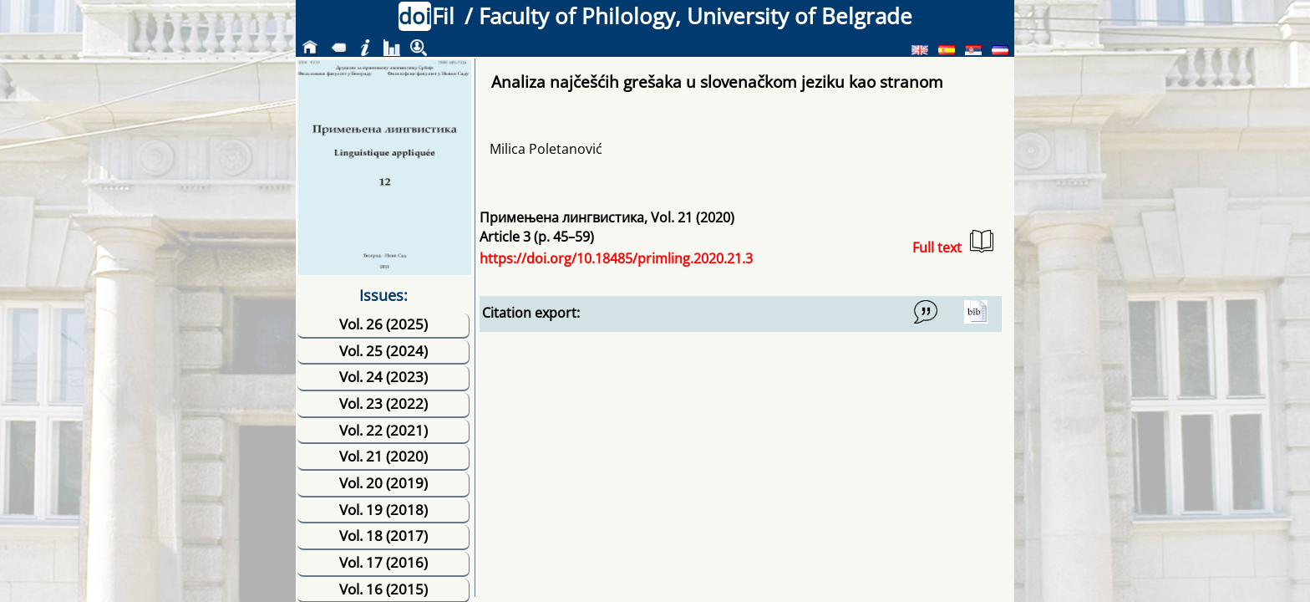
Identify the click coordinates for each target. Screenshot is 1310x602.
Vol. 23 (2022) (383, 403)
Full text (952, 243)
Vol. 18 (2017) (383, 535)
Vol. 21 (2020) (383, 456)
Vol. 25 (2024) (383, 350)
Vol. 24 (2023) (383, 376)
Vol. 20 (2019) (383, 482)
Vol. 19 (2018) (383, 509)
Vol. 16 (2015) (383, 589)
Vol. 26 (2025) (383, 324)
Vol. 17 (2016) (383, 562)
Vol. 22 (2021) (383, 430)
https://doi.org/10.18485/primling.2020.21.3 (616, 258)
